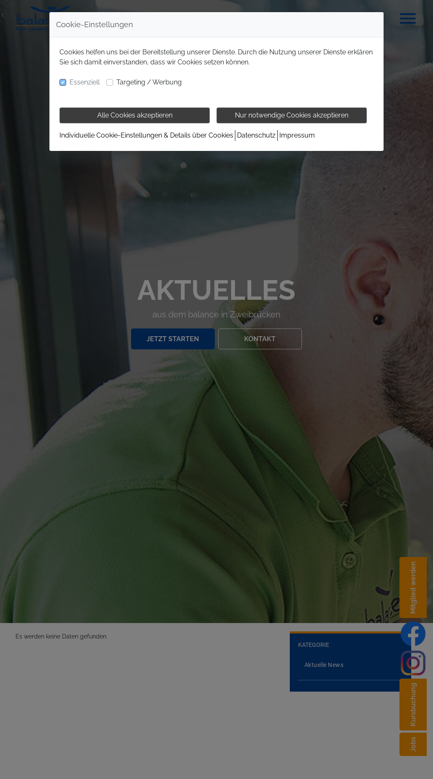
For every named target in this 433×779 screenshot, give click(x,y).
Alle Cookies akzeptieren (135, 115)
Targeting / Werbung (149, 82)
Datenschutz (256, 135)
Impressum (297, 135)
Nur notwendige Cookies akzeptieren (291, 115)
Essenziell (85, 82)
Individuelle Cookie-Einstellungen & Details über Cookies (146, 135)
